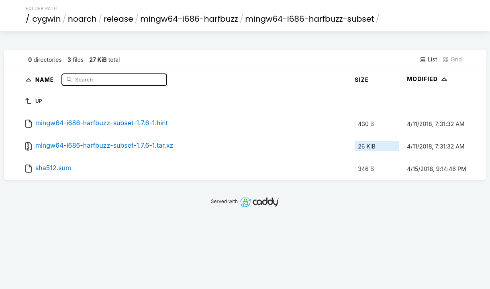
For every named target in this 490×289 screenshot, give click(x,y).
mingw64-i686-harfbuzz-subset (309, 18)
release (118, 18)
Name (45, 79)
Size (362, 79)
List (428, 59)
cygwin (47, 18)
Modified (428, 78)
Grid (452, 59)
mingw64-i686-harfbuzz (189, 18)
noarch (82, 18)
